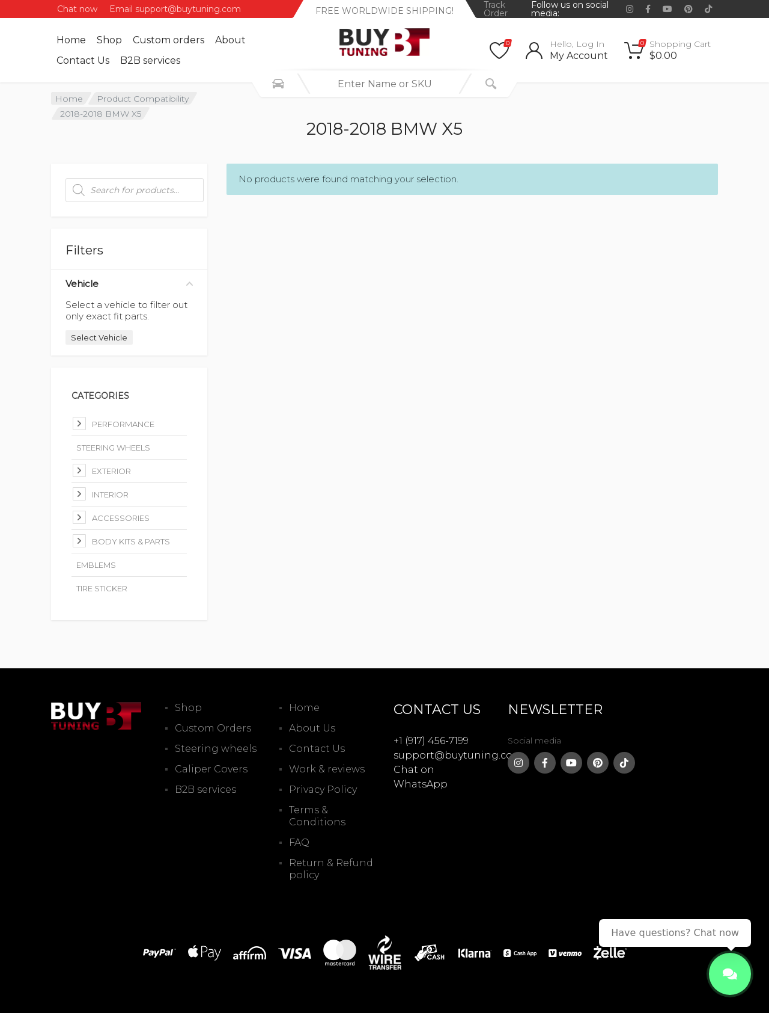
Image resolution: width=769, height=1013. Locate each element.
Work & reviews (327, 769)
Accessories (121, 518)
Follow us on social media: (570, 9)
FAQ (299, 842)
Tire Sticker (101, 588)
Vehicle (129, 283)
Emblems (96, 565)
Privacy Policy (323, 789)
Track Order (496, 9)
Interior (110, 494)
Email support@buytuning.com (175, 9)
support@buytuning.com (458, 755)
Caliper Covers (211, 769)
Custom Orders (213, 728)
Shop (109, 40)
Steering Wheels (113, 447)
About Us (312, 728)
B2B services (150, 60)
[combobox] (384, 83)
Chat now (77, 9)
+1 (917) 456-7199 (431, 741)
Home (71, 40)
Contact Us (82, 60)
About (230, 40)
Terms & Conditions (317, 816)
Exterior (111, 471)
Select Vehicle (99, 337)
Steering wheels (216, 748)
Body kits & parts (131, 541)
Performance (123, 424)
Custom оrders (168, 40)
